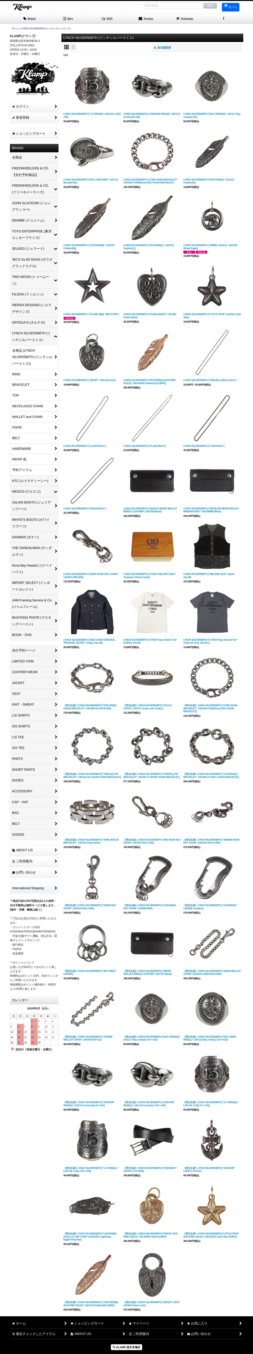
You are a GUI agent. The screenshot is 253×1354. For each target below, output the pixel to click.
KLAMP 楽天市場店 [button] (126, 1347)
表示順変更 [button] (162, 47)
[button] (107, 19)
